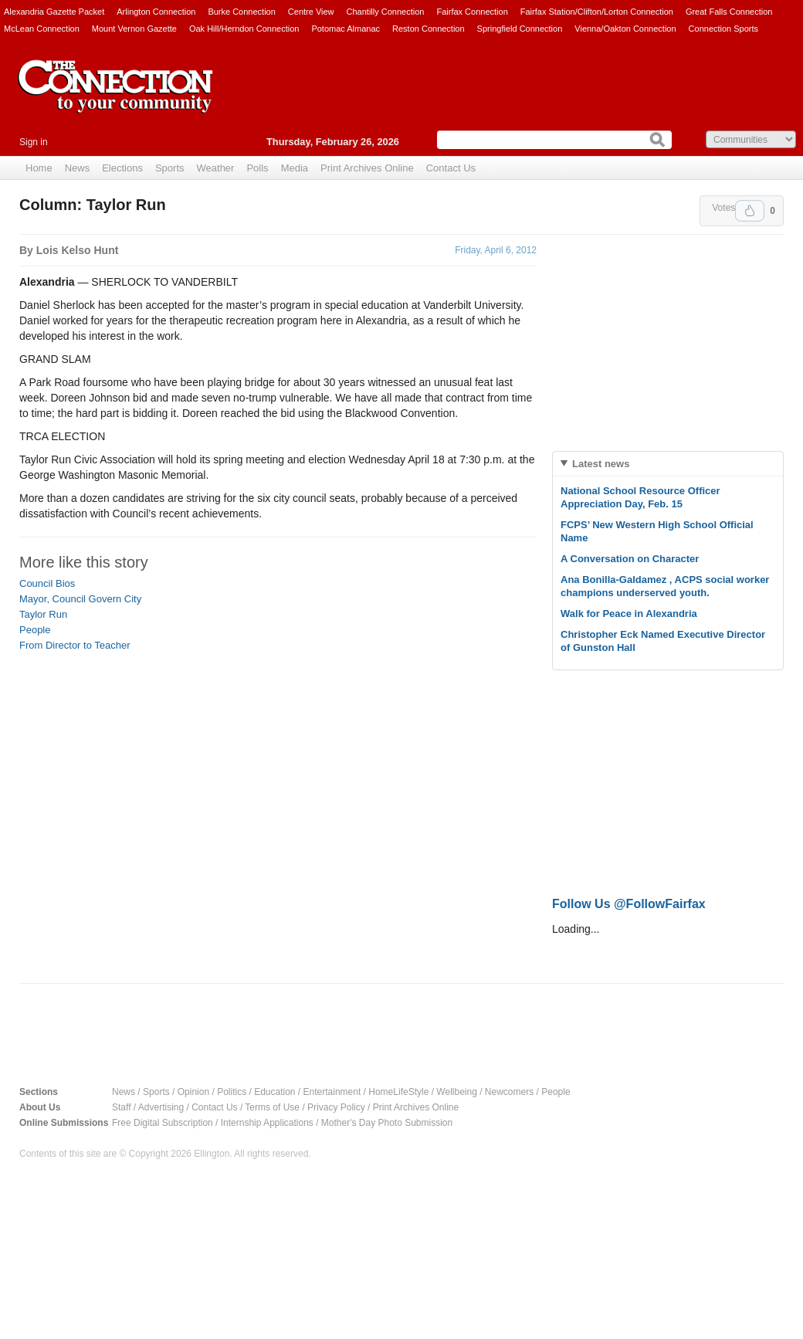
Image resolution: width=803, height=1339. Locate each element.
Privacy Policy (336, 1107)
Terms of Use (272, 1107)
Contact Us (451, 168)
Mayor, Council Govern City (80, 599)
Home (39, 168)
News (77, 168)
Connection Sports (724, 28)
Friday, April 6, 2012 (496, 250)
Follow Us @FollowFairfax (629, 903)
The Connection (116, 98)
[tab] (668, 464)
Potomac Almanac (345, 28)
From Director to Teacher (74, 645)
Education (274, 1091)
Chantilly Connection (386, 11)
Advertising (161, 1107)
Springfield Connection (520, 28)
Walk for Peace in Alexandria (629, 613)
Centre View (311, 11)
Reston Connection (428, 28)
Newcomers (509, 1091)
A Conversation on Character (630, 558)
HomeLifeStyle (398, 1091)
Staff (121, 1107)
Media (294, 168)
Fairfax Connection (471, 11)
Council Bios (47, 583)
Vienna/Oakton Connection (625, 28)
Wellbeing (456, 1091)
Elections (122, 168)
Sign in (33, 142)
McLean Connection (42, 28)
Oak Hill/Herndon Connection (244, 28)
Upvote (749, 211)
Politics (231, 1091)
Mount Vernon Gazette (134, 28)
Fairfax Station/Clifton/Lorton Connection (596, 11)
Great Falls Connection (729, 11)
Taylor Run (43, 614)
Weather (216, 168)
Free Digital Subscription (162, 1122)
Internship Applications (267, 1122)
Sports (170, 168)
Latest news (600, 463)
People (34, 630)
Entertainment (332, 1091)
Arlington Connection (156, 11)
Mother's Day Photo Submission (386, 1122)
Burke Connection (241, 11)
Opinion (193, 1091)
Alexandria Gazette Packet (54, 11)
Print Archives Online (367, 168)
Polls (257, 168)
